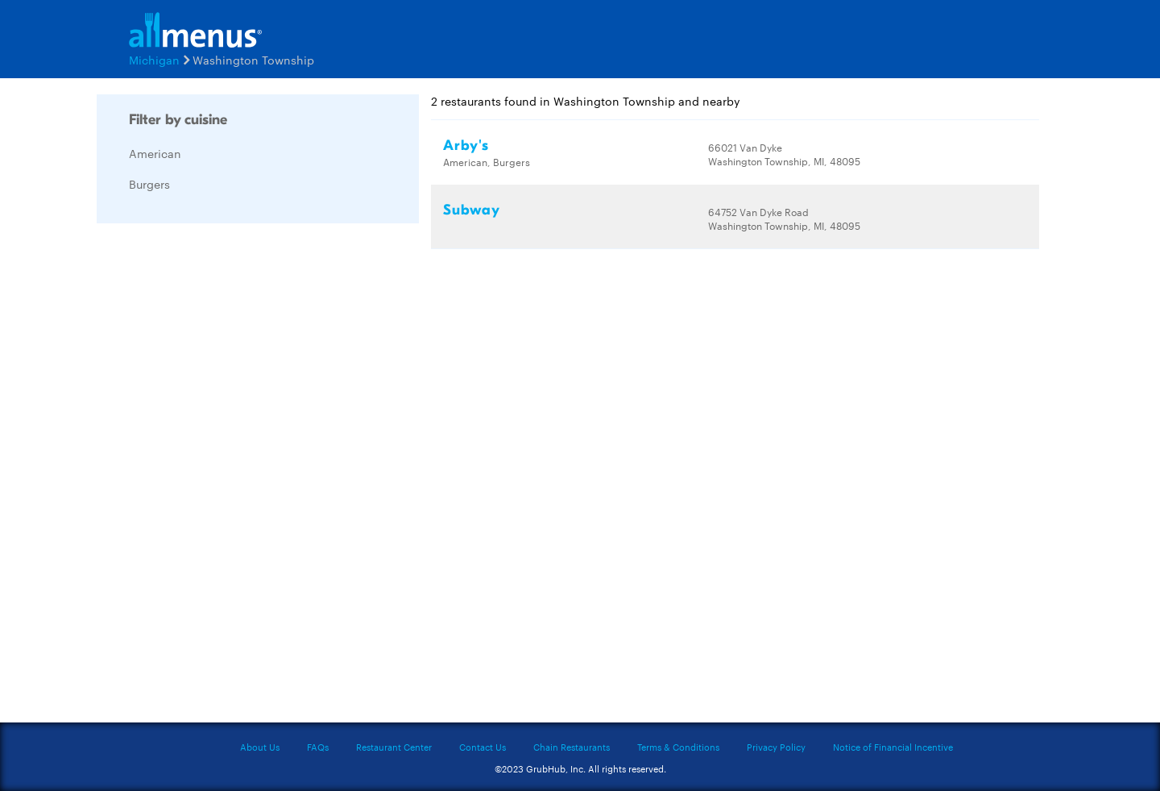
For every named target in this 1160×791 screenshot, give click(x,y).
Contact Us (482, 746)
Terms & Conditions (678, 746)
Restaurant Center (394, 746)
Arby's (466, 145)
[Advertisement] (217, 477)
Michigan (154, 59)
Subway (471, 210)
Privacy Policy (776, 746)
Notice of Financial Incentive (893, 746)
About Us (260, 746)
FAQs (318, 746)
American (155, 153)
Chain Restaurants (571, 746)
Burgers (149, 184)
